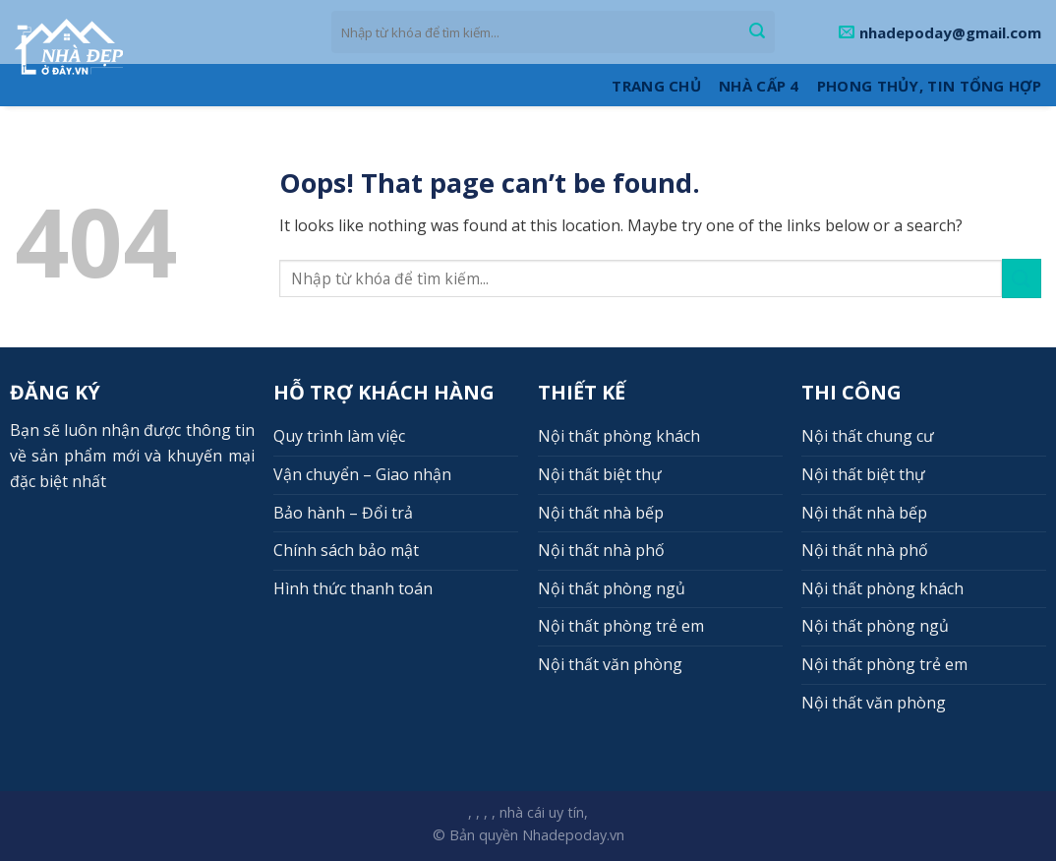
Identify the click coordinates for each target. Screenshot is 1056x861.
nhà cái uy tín (541, 812)
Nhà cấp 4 (759, 85)
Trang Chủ (656, 85)
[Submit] (757, 32)
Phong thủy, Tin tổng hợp (929, 85)
